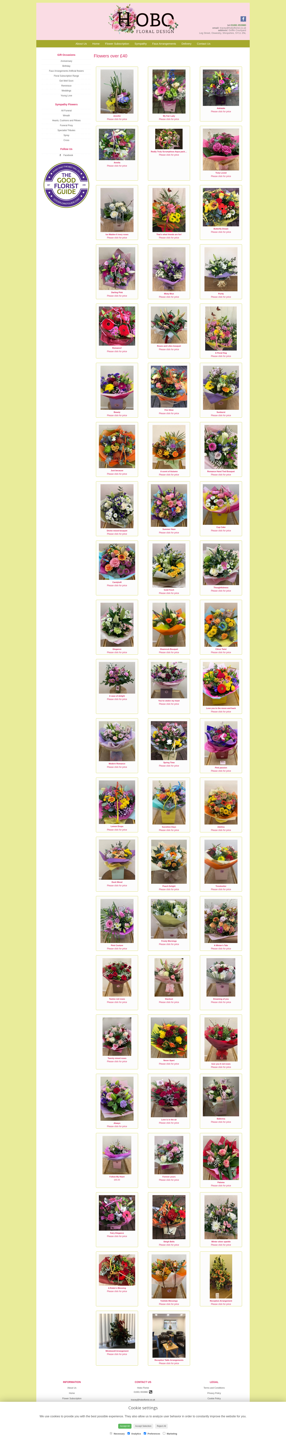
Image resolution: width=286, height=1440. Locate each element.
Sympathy (141, 43)
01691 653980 (238, 25)
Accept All (125, 1426)
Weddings (66, 90)
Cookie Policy (214, 1398)
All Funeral (66, 110)
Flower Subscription (117, 43)
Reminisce (66, 85)
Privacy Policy (214, 1393)
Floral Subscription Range (66, 76)
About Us (81, 43)
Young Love (66, 95)
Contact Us (203, 43)
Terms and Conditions (214, 1388)
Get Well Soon (66, 81)
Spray (66, 135)
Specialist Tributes (66, 130)
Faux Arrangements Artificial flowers (66, 71)
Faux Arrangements (164, 43)
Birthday (66, 66)
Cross (66, 140)
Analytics (134, 1433)
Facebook (66, 155)
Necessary (117, 1433)
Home (96, 43)
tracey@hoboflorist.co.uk (143, 1399)
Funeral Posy (66, 125)
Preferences (152, 1433)
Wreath (66, 115)
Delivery (186, 43)
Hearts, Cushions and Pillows (66, 120)
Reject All (161, 1426)
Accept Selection (143, 1426)
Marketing (170, 1433)
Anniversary (66, 61)
